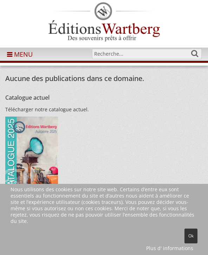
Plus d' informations (169, 248)
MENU (20, 54)
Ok (191, 236)
